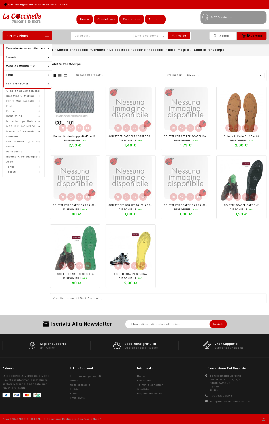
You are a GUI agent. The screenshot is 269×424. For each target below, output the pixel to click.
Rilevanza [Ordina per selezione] (224, 75)
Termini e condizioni (150, 385)
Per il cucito (14, 151)
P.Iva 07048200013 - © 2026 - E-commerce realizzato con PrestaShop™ (52, 419)
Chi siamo (144, 380)
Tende (10, 167)
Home (84, 19)
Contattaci (106, 19)
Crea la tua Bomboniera (22, 91)
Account (155, 19)
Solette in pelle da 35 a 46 (241, 136)
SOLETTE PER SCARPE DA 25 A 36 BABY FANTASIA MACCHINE (202, 205)
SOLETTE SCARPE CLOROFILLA (75, 274)
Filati (9, 106)
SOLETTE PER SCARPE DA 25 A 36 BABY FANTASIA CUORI (88, 205)
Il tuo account (81, 368)
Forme (10, 111)
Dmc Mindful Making (20, 96)
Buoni (73, 393)
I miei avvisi (78, 398)
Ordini (74, 380)
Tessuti (11, 172)
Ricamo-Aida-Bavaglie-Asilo (22, 159)
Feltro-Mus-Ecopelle (20, 101)
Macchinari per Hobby (21, 121)
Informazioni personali (85, 376)
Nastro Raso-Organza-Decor (22, 144)
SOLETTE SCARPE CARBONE (241, 205)
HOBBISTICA (14, 116)
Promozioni (131, 19)
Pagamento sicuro (149, 393)
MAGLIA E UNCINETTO (20, 126)
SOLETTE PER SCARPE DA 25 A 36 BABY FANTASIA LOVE (143, 205)
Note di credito (80, 385)
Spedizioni (144, 389)
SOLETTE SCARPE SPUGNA (130, 274)
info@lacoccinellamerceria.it (230, 401)
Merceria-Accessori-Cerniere (20, 134)
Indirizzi (75, 389)
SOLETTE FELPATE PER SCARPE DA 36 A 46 (134, 136)
